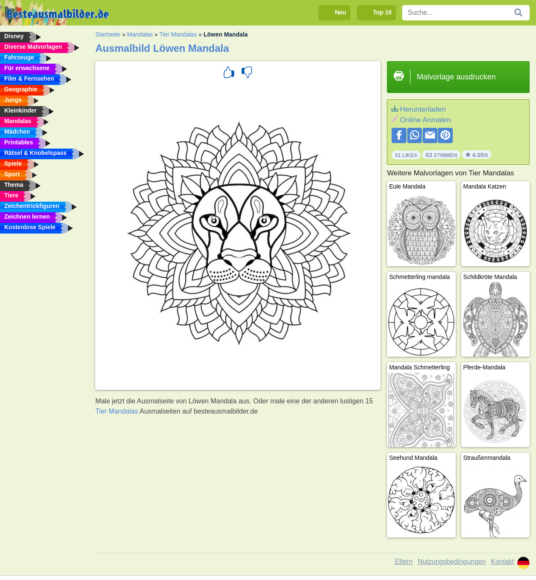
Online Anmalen (425, 120)
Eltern (404, 561)
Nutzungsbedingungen (452, 561)
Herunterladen (423, 109)
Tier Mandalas (178, 34)
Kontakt (502, 561)
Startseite (107, 34)
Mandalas (140, 34)
